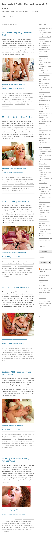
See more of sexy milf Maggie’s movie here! (13, 84)
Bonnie (4, 268)
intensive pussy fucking (28, 441)
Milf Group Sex (10, 95)
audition (31, 179)
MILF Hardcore (6, 179)
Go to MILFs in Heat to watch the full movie (13, 514)
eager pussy (27, 352)
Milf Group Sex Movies (21, 95)
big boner (20, 439)
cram (8, 441)
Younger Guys (9, 104)
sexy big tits (17, 102)
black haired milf (19, 93)
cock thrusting (17, 268)
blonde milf (18, 177)
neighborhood (6, 102)
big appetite (10, 182)
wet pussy (18, 188)
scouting (27, 270)
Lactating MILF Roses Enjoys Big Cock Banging (16, 372)
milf (22, 99)
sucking (28, 527)
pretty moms (13, 527)
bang (21, 266)
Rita (26, 356)
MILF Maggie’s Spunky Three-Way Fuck (17, 33)
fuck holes (27, 268)
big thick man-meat (13, 523)
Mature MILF (17, 99)
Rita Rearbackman (18, 190)
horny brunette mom (15, 441)
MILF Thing (27, 99)
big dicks (25, 266)
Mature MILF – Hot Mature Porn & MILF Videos (24, 6)
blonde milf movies (27, 177)
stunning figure (11, 188)
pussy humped (21, 527)
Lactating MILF (6, 443)
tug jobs (19, 272)
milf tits (26, 443)
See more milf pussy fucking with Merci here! (14, 168)
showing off (5, 272)
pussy (11, 102)
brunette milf (18, 262)
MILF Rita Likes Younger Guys (15, 287)
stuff (10, 272)
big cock (25, 439)
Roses (3, 445)
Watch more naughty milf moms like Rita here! (14, 339)
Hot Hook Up (5, 354)
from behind (11, 184)
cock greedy (9, 268)
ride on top (22, 356)
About (11, 17)
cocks (6, 525)
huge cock (30, 525)
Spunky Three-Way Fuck (27, 102)
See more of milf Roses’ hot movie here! (12, 425)
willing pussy (8, 529)
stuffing (11, 358)
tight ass (14, 272)
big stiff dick (16, 182)
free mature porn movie (20, 525)
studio (24, 186)
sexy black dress (6, 186)
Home (3, 17)
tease (3, 104)
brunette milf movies (28, 262)
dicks (22, 268)
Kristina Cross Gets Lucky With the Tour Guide (44, 212)
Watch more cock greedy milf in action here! (13, 510)
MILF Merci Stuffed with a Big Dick (17, 117)
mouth (13, 356)
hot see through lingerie (16, 354)
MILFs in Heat (5, 527)
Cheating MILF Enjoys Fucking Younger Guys (15, 459)
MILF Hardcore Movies (14, 97)
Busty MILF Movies (14, 350)
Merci (23, 184)
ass (27, 97)
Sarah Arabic (42, 285)
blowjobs (30, 266)
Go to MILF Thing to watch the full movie (12, 88)
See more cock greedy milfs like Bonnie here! (14, 252)
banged (4, 182)
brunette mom (22, 523)
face (32, 352)
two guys (24, 272)
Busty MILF (5, 350)
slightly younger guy (16, 186)
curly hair (11, 525)
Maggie (12, 99)
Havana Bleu (42, 298)
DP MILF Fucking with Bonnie (15, 201)
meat (31, 354)
